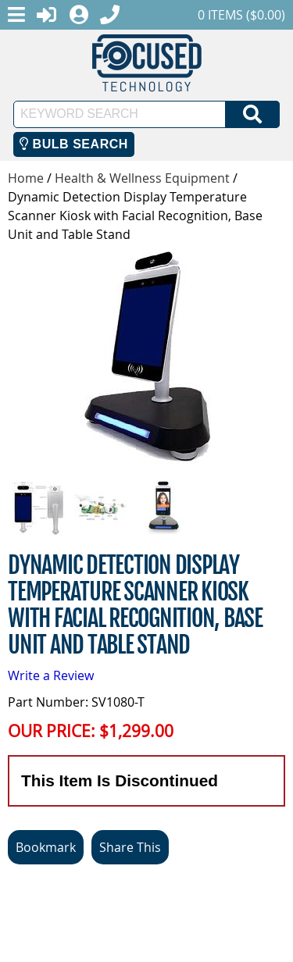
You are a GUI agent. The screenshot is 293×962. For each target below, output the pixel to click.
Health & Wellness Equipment (142, 178)
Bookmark (46, 847)
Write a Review (51, 675)
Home (26, 178)
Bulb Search (74, 144)
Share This (130, 847)
